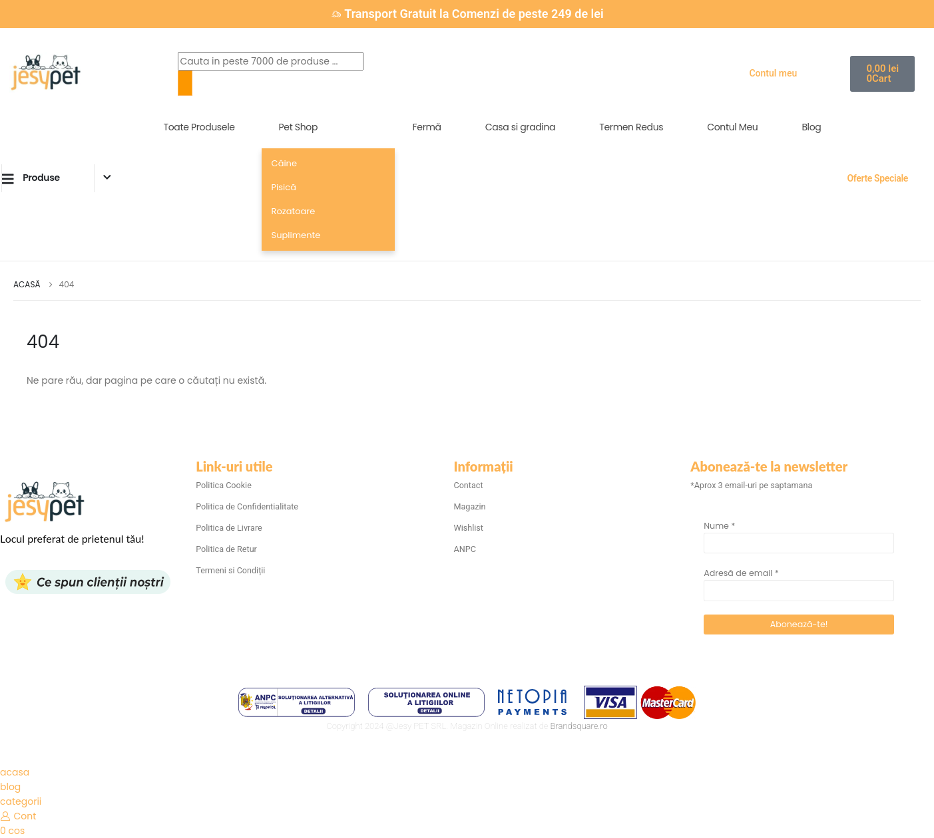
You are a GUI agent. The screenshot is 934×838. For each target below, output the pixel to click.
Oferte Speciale (877, 178)
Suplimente (296, 235)
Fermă (427, 127)
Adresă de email (741, 573)
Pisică (284, 187)
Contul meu (773, 73)
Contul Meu (732, 127)
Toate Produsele (199, 127)
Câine (284, 163)
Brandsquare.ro (579, 726)
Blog (811, 127)
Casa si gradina (520, 127)
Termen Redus (631, 127)
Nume (719, 525)
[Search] (185, 83)
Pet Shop (298, 127)
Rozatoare (294, 211)
